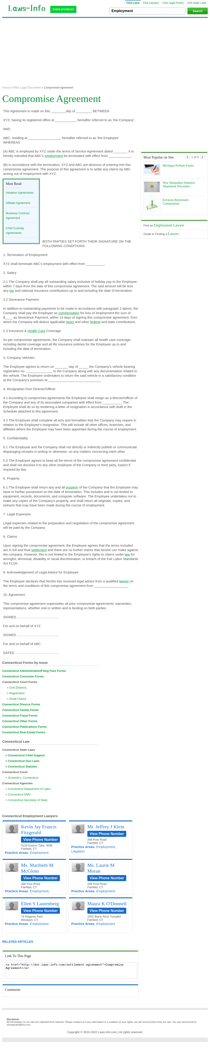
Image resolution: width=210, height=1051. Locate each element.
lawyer (124, 581)
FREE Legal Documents (26, 87)
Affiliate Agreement (18, 203)
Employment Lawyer (169, 225)
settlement (39, 550)
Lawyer (173, 234)
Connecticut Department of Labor (29, 789)
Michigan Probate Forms (178, 165)
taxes (70, 322)
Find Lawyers (151, 2)
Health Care (36, 331)
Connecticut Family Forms (20, 710)
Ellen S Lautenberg (40, 903)
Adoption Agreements (20, 192)
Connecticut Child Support (26, 755)
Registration (17, 693)
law (127, 554)
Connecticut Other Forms (19, 721)
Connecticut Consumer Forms (23, 676)
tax (11, 290)
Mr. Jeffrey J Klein (105, 826)
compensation (69, 313)
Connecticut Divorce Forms (21, 704)
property (72, 487)
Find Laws (133, 2)
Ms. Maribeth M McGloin (37, 868)
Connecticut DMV (19, 794)
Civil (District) (17, 687)
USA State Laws (196, 2)
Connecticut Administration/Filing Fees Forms (34, 670)
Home (5, 87)
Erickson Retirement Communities (175, 201)
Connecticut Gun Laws (24, 761)
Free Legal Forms (173, 2)
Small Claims (17, 698)
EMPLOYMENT (63, 9)
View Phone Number (40, 840)
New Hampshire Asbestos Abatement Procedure (179, 184)
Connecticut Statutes (22, 766)
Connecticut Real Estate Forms (23, 732)
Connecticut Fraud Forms (20, 715)
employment (54, 156)
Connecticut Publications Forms (24, 726)
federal (95, 322)
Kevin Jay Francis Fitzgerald (39, 829)
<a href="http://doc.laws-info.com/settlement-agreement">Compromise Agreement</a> (71, 970)
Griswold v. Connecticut (23, 777)
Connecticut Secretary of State (27, 800)
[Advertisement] (94, 54)
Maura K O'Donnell (106, 903)
